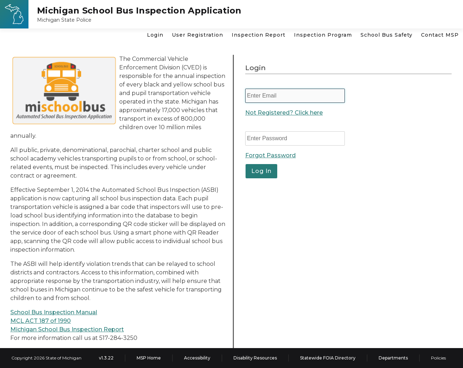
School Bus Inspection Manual (53, 312)
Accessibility (197, 358)
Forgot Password (270, 155)
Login (155, 35)
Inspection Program (323, 35)
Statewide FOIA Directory (328, 358)
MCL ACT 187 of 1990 (40, 320)
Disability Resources (255, 358)
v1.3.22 (106, 358)
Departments (393, 358)
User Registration (197, 35)
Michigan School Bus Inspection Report (67, 329)
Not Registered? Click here (284, 112)
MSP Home (149, 358)
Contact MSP (440, 35)
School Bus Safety (386, 35)
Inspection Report (258, 35)
